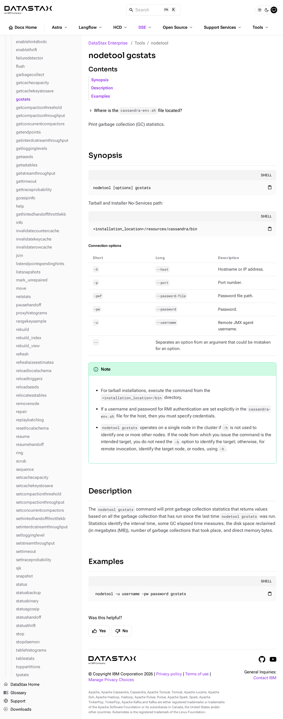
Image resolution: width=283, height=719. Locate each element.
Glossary (14, 693)
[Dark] (266, 10)
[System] (274, 10)
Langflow (91, 27)
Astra (60, 27)
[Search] (153, 9)
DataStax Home (21, 685)
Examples (100, 96)
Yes (99, 631)
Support (14, 701)
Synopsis (100, 80)
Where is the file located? (138, 110)
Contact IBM (264, 678)
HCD (120, 27)
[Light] (259, 10)
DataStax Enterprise (108, 43)
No (121, 631)
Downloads (17, 709)
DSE (145, 27)
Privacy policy (169, 674)
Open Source (178, 27)
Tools (261, 27)
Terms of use (197, 674)
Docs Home (22, 27)
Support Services (223, 27)
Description (102, 88)
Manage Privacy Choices (111, 680)
